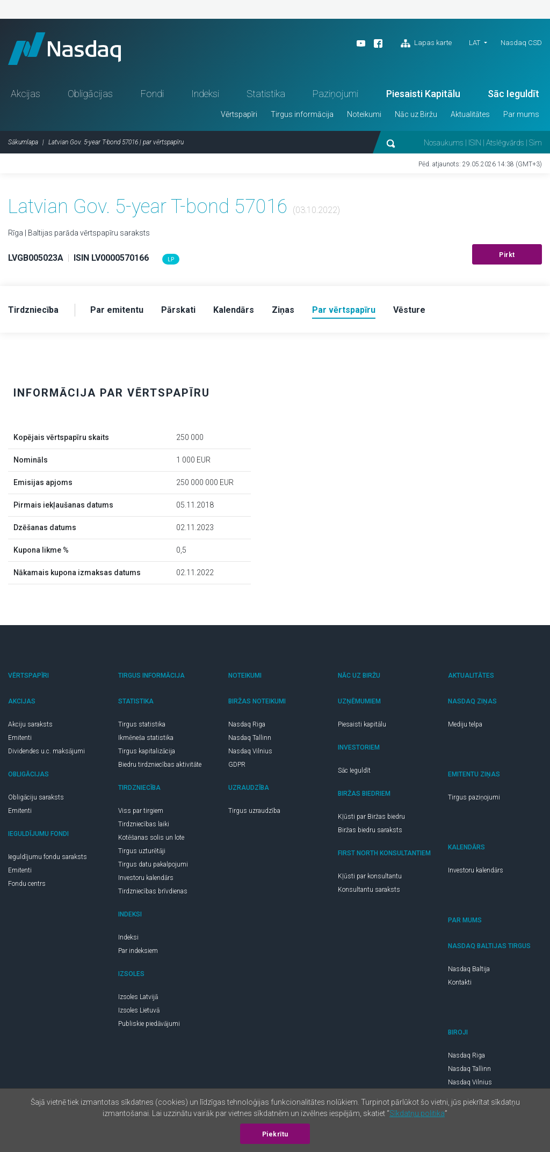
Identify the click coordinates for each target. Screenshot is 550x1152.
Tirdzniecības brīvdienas (152, 891)
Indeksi (205, 93)
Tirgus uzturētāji (141, 851)
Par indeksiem (138, 951)
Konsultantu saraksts (369, 889)
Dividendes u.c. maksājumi (46, 751)
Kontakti (460, 982)
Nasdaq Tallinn (249, 738)
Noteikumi (364, 114)
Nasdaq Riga (246, 724)
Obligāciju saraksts (36, 797)
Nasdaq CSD (521, 43)
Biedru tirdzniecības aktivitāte (159, 764)
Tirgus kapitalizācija (146, 751)
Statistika (266, 93)
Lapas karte (426, 43)
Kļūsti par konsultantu (370, 876)
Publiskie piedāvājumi (149, 1024)
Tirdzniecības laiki (143, 824)
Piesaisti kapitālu (362, 724)
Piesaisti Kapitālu (423, 93)
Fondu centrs (27, 883)
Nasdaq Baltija (469, 969)
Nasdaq (64, 48)
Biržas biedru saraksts (370, 830)
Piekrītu (275, 1134)
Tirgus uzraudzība (254, 811)
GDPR (236, 764)
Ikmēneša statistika (145, 738)
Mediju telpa (465, 724)
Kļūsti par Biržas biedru (371, 816)
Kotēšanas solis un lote (151, 837)
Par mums (521, 114)
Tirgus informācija (302, 114)
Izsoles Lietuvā (139, 1010)
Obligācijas (90, 93)
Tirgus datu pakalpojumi (153, 864)
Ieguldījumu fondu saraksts (47, 857)
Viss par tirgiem (140, 811)
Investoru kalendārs (145, 878)
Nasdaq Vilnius (250, 751)
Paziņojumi (335, 93)
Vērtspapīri (239, 114)
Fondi (152, 93)
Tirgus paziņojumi (474, 797)
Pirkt (507, 255)
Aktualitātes (470, 114)
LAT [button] (474, 43)
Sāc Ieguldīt (513, 93)
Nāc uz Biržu (416, 114)
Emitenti (20, 738)
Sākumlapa (23, 142)
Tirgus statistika (141, 724)
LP (171, 259)
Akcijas (25, 93)
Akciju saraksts (30, 724)
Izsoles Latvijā (138, 997)
